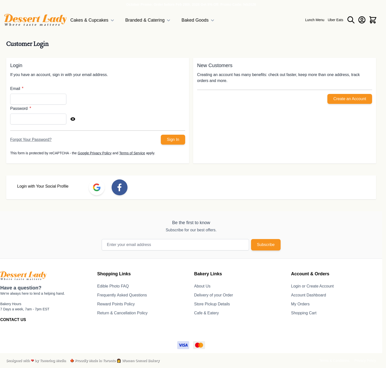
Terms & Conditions (334, 361)
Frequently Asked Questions (122, 295)
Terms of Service (132, 153)
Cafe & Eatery (206, 313)
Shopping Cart (303, 313)
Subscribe (266, 245)
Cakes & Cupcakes (92, 20)
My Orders (300, 304)
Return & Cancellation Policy (122, 313)
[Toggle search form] (351, 20)
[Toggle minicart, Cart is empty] (373, 20)
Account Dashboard (308, 295)
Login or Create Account (312, 286)
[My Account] (362, 20)
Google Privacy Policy (95, 153)
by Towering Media (50, 361)
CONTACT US (13, 320)
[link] (97, 187)
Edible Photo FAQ (113, 286)
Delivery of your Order (213, 295)
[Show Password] (72, 119)
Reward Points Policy (116, 304)
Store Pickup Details (212, 304)
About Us (202, 286)
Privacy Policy (365, 361)
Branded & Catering (148, 20)
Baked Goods (198, 20)
